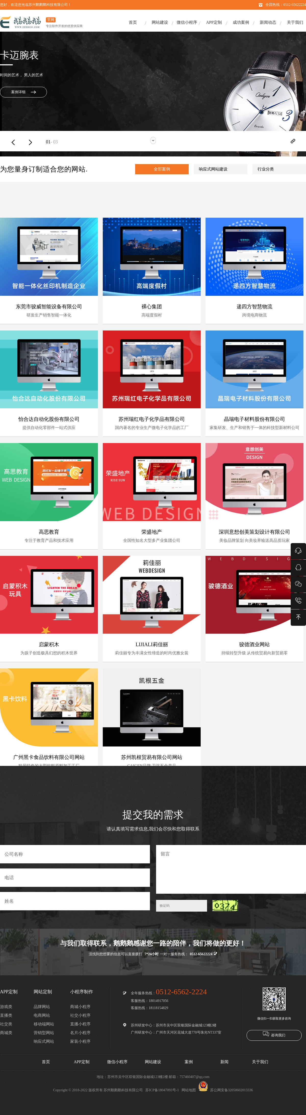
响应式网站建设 (213, 169)
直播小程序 (80, 1024)
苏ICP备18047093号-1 (162, 1090)
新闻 (224, 1062)
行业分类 (266, 169)
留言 (231, 869)
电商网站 (42, 1015)
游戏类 (6, 1006)
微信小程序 (187, 22)
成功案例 (241, 22)
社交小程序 (80, 1015)
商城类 (6, 1033)
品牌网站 (42, 1006)
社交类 (6, 1024)
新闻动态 (268, 22)
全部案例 (162, 169)
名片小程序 (80, 1033)
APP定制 (214, 22)
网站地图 (189, 1090)
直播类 (6, 1015)
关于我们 (295, 22)
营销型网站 (44, 1033)
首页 (133, 22)
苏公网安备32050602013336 (225, 1090)
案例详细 (18, 92)
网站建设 (160, 22)
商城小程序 (80, 1006)
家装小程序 (80, 1041)
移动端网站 (44, 1024)
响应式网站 (44, 1041)
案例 (189, 1062)
